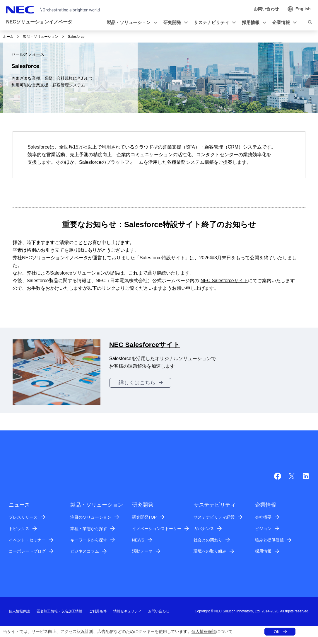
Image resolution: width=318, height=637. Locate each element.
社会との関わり (208, 540)
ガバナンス (204, 528)
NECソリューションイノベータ (39, 21)
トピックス (19, 528)
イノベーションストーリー (156, 528)
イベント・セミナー (27, 540)
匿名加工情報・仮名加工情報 (59, 611)
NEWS (138, 540)
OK (277, 631)
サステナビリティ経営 (214, 517)
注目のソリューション (90, 517)
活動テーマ (142, 551)
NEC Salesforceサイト (224, 280)
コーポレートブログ (27, 551)
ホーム (8, 37)
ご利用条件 (98, 611)
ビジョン (263, 528)
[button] (130, 22)
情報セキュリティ (127, 611)
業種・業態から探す (88, 528)
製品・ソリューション (40, 37)
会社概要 (263, 517)
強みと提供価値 (269, 540)
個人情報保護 (204, 631)
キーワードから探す (88, 540)
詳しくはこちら (137, 383)
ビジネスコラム (84, 551)
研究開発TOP (144, 517)
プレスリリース (23, 517)
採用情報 (263, 551)
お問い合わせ (158, 611)
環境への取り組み (210, 551)
